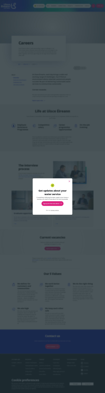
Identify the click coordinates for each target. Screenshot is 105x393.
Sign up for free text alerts (52, 203)
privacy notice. (55, 210)
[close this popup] (69, 181)
